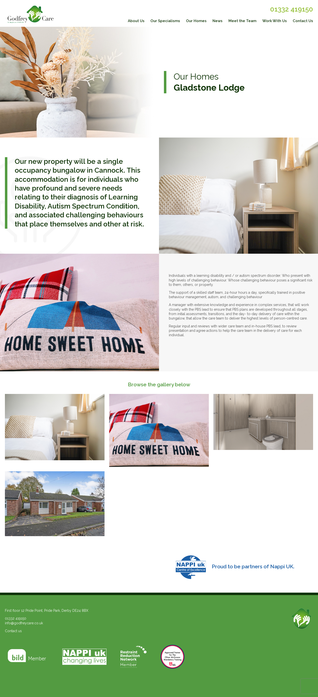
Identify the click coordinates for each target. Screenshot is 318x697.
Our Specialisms (165, 21)
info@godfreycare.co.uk (24, 623)
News (217, 21)
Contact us (13, 631)
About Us (136, 21)
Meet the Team (242, 21)
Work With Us (274, 21)
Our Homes (196, 21)
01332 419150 (291, 9)
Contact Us (303, 21)
